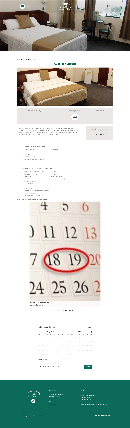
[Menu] (22, 6)
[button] (54, 338)
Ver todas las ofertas (65, 310)
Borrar (88, 327)
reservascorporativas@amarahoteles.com (94, 404)
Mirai (108, 416)
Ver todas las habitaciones (26, 59)
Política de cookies (37, 416)
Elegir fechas (99, 134)
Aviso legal (25, 416)
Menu (28, 6)
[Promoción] (64, 367)
